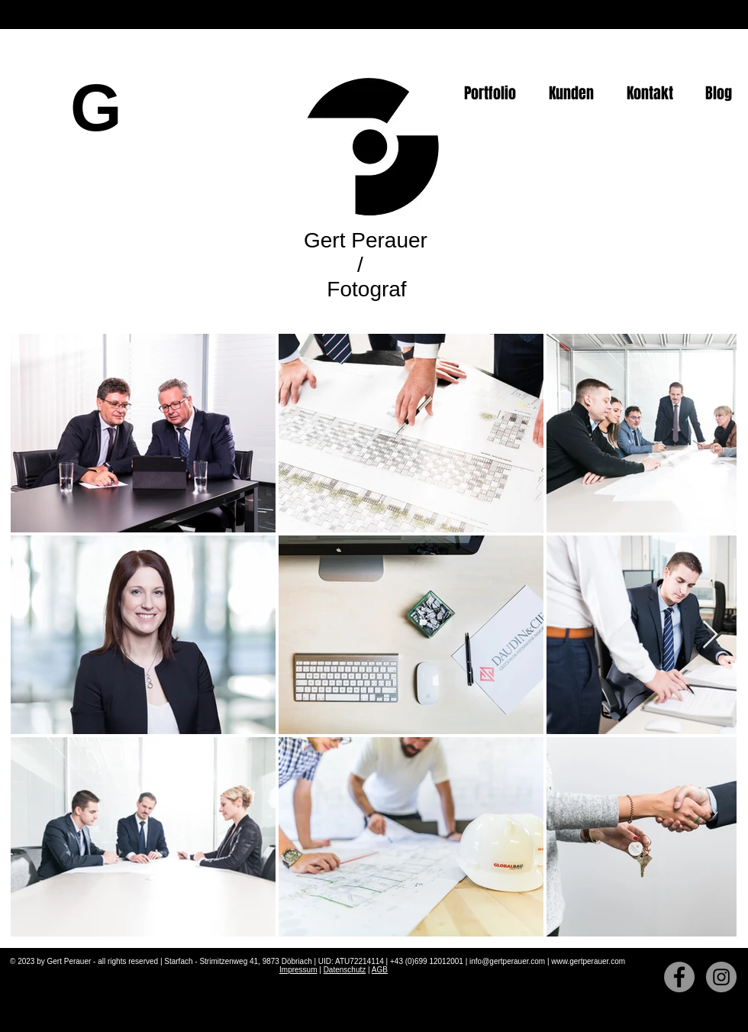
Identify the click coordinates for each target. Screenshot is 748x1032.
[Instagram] (721, 977)
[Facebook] (679, 977)
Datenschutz (345, 970)
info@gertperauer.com (507, 961)
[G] (96, 107)
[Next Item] (710, 635)
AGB (380, 970)
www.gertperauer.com (588, 961)
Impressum (298, 970)
